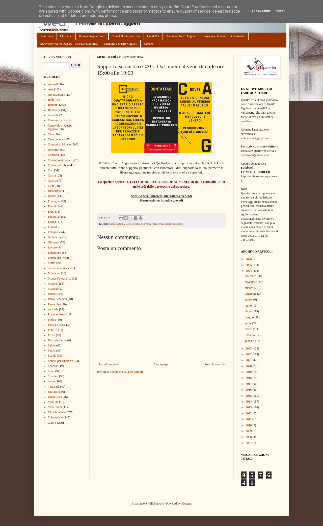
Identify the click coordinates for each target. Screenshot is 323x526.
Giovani (145, 223)
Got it (280, 11)
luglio (248, 305)
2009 (249, 431)
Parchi (52, 294)
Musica (52, 283)
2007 (249, 443)
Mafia (51, 263)
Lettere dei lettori (58, 258)
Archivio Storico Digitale (181, 36)
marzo (249, 329)
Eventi (136, 223)
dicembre (251, 276)
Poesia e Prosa (56, 325)
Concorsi (53, 155)
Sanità (52, 350)
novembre (251, 282)
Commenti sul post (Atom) (126, 371)
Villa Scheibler (57, 412)
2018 (249, 378)
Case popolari (56, 139)
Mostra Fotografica (59, 278)
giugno (249, 311)
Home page (46, 36)
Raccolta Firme (57, 340)
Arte (50, 89)
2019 (249, 372)
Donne (52, 196)
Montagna (54, 273)
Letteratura (54, 253)
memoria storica (58, 268)
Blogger (186, 503)
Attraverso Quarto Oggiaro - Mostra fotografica (69, 43)
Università (54, 391)
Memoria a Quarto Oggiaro (120, 43)
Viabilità (53, 402)
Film (51, 227)
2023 (249, 348)
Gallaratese (55, 237)
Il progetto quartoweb (92, 36)
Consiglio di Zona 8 (60, 160)
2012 (249, 413)
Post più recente (108, 364)
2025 (249, 265)
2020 (249, 366)
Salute (52, 345)
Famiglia (53, 216)
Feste (51, 221)
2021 (249, 360)
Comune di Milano (59, 144)
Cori (50, 170)
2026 (249, 259)
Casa (51, 134)
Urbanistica (55, 397)
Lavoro (52, 247)
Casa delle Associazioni (126, 36)
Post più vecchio (215, 364)
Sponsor (53, 366)
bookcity (53, 115)
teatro (51, 381)
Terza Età (53, 386)
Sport (51, 371)
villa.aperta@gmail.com (255, 138)
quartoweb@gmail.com (255, 155)
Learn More (261, 11)
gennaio (250, 341)
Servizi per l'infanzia (60, 361)
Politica (52, 330)
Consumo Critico (58, 165)
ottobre (249, 288)
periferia (53, 309)
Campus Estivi (57, 120)
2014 (249, 401)
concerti (53, 150)
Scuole (168, 223)
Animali (53, 84)
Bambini (53, 105)
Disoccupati (55, 191)
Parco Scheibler (57, 299)
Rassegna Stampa (214, 36)
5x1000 (148, 43)
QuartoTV (153, 36)
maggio (249, 317)
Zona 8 (52, 422)
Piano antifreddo (58, 314)
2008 (249, 437)
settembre (251, 293)
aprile (248, 323)
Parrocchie (157, 223)
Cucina (52, 180)
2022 (249, 354)
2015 (249, 395)
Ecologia (53, 201)
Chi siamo (66, 36)
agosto (249, 299)
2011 (249, 419)
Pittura (52, 319)
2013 (249, 407)
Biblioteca (54, 110)
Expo (51, 211)
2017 (249, 384)
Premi (51, 335)
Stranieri (178, 223)
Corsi (128, 223)
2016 (249, 389)
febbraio (250, 335)
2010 (249, 425)
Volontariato (55, 417)
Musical (53, 288)
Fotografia (54, 232)
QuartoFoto (238, 36)
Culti (51, 186)
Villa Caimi (55, 407)
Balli (51, 100)
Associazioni (117, 223)
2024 (249, 270)
